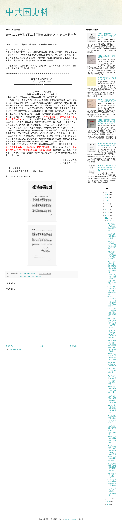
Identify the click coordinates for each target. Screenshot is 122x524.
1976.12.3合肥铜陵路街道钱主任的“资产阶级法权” (111, 482)
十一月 (109, 499)
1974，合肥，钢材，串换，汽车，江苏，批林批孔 (26, 276)
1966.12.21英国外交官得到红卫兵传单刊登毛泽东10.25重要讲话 (111, 323)
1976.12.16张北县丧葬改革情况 (111, 370)
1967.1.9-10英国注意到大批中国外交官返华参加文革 (107, 101)
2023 (107, 192)
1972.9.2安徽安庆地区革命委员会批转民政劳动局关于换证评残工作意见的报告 (106, 122)
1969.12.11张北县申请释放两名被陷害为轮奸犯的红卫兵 (111, 418)
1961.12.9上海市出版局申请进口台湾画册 (111, 439)
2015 (107, 215)
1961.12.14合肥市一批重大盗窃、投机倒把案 (111, 389)
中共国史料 (27, 12)
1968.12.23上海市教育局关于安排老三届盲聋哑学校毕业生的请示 (111, 301)
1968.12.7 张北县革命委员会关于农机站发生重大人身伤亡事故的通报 (111, 449)
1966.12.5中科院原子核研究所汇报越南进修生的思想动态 (111, 467)
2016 (107, 212)
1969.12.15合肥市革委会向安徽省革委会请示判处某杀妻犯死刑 (111, 379)
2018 (107, 206)
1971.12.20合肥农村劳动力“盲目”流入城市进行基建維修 (111, 334)
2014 (107, 218)
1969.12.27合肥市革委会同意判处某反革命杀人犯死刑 (111, 255)
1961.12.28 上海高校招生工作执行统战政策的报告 (111, 245)
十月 (108, 502)
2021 (107, 198)
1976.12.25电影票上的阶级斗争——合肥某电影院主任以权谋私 (111, 279)
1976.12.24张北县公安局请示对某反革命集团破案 (111, 290)
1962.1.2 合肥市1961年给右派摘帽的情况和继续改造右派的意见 (107, 35)
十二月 (109, 221)
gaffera (66, 519)
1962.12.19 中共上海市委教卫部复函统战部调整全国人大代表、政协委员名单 (111, 346)
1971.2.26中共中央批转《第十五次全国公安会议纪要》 (107, 144)
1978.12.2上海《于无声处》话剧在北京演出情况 (111, 491)
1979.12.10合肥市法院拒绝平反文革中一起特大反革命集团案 (111, 429)
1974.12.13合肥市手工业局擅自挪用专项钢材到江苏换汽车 (111, 398)
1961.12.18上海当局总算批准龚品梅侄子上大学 (111, 356)
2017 (107, 209)
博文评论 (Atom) (15, 350)
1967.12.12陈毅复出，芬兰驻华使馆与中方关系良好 (111, 408)
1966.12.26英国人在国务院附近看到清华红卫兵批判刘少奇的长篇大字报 (111, 267)
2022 (107, 195)
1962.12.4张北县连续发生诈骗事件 (111, 475)
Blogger (74, 519)
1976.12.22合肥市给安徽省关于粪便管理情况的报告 (111, 312)
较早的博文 (74, 346)
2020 (107, 201)
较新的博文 (10, 346)
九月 (108, 504)
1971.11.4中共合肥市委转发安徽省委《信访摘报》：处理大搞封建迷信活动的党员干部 (107, 168)
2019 (107, 204)
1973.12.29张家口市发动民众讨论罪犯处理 (111, 235)
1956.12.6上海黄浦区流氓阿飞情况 (111, 458)
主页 (41, 346)
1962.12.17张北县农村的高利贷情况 (111, 364)
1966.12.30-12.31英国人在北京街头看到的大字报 (111, 226)
